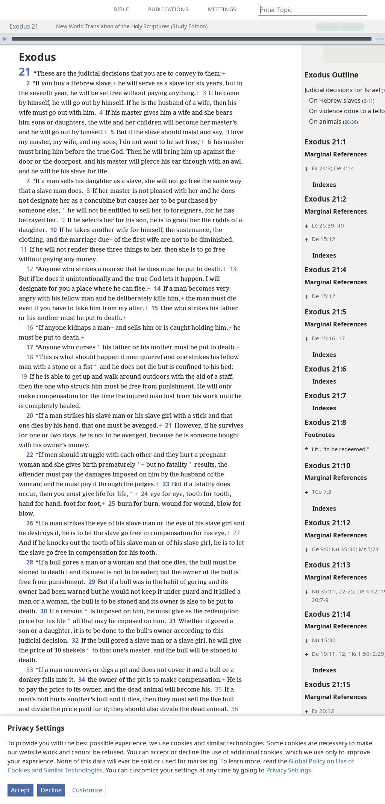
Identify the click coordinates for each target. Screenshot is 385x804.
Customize (87, 790)
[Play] (5, 39)
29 (110, 601)
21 (168, 445)
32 (126, 660)
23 (165, 503)
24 (144, 513)
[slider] (191, 39)
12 (29, 279)
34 (81, 699)
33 (29, 689)
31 (208, 640)
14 (157, 298)
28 (29, 582)
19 (48, 396)
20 (29, 435)
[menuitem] (11, 10)
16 (29, 337)
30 (71, 631)
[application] (192, 38)
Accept (20, 790)
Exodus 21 (20, 26)
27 (40, 562)
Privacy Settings (288, 770)
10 (65, 239)
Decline (51, 790)
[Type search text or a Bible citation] (309, 9)
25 (111, 523)
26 (29, 543)
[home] (11, 10)
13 (23, 288)
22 (29, 474)
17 (29, 357)
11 (23, 259)
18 (29, 376)
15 (165, 318)
